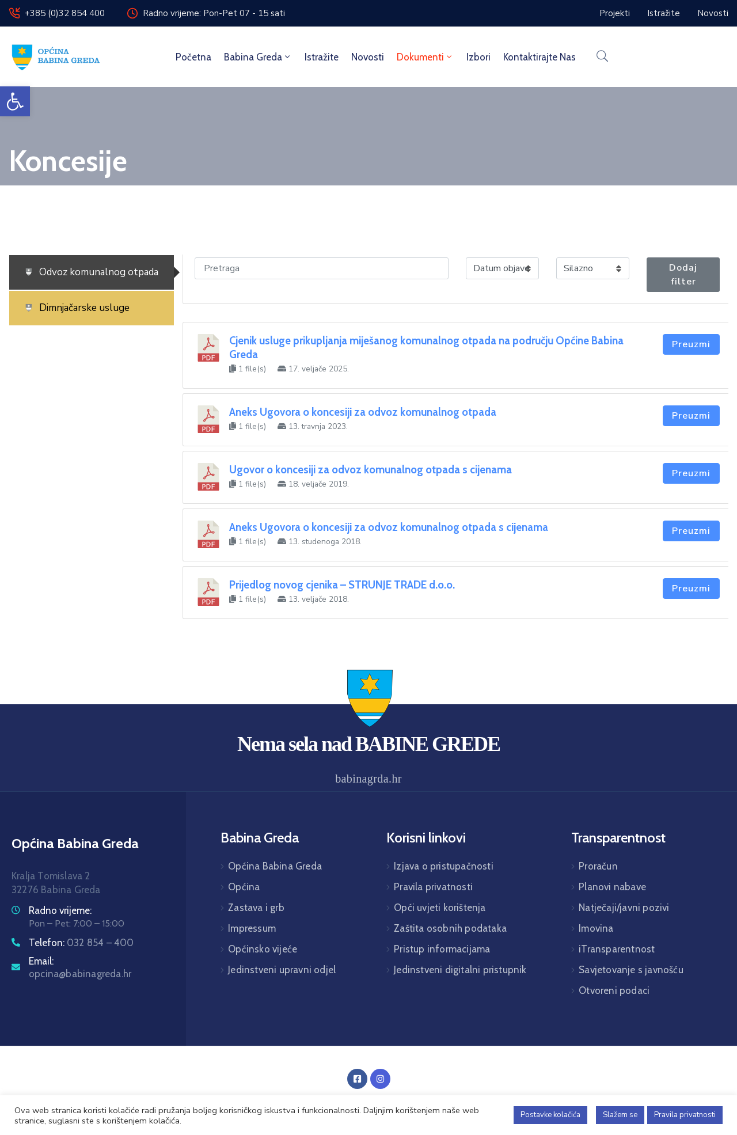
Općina (244, 887)
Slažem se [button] (620, 1115)
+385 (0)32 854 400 (65, 13)
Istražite (322, 57)
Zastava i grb (256, 907)
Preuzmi (691, 344)
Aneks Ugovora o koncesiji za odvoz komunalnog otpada (362, 412)
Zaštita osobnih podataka (450, 928)
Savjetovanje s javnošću (631, 969)
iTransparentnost (617, 949)
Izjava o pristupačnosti (443, 866)
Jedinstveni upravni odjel (282, 969)
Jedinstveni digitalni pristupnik (460, 969)
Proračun (598, 866)
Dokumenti (425, 57)
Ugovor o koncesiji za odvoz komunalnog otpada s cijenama (370, 469)
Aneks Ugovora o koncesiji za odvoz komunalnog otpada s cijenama (388, 527)
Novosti (367, 57)
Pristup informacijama (442, 949)
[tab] (91, 272)
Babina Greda (258, 57)
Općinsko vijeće (262, 949)
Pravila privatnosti (433, 887)
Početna (193, 57)
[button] (15, 101)
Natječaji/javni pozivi (624, 907)
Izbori (478, 57)
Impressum (252, 928)
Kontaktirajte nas (539, 57)
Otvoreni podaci (614, 990)
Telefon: (81, 942)
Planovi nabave (612, 887)
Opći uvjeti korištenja (439, 907)
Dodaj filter (683, 274)
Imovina (596, 928)
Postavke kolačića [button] (550, 1115)
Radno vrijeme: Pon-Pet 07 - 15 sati (214, 13)
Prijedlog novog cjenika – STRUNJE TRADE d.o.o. (342, 584)
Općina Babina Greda (275, 866)
